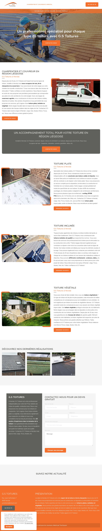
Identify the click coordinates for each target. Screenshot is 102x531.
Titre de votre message (51, 421)
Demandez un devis (62, 208)
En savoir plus (29, 523)
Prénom (71, 404)
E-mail (46, 412)
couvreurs (49, 525)
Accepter (9, 526)
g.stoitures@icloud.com (9, 503)
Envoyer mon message (55, 450)
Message (47, 430)
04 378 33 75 (92, 4)
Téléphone (72, 412)
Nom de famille (49, 404)
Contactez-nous (51, 43)
